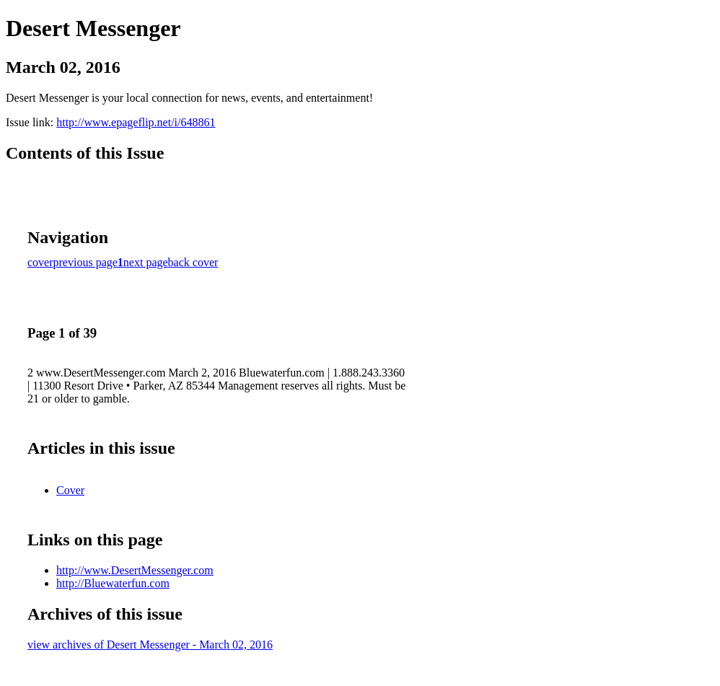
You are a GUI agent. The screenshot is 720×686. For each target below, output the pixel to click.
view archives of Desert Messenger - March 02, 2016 (150, 644)
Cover (70, 490)
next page (145, 262)
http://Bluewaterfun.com (113, 583)
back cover (193, 262)
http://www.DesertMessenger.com (135, 570)
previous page (85, 262)
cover (40, 262)
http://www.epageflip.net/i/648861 (135, 122)
